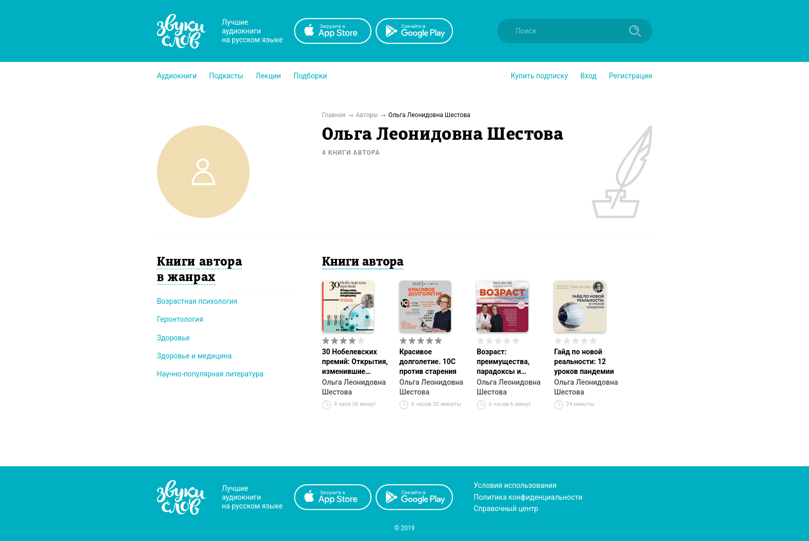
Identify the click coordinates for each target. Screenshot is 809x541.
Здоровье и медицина (194, 356)
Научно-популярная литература (210, 374)
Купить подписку (539, 76)
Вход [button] (588, 76)
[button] (177, 75)
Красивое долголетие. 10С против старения (428, 361)
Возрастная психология (197, 301)
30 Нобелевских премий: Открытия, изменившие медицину (355, 362)
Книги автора (362, 262)
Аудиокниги (177, 76)
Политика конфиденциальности (528, 497)
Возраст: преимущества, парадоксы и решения (503, 362)
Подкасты (226, 76)
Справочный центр (506, 508)
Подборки (310, 76)
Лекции (268, 76)
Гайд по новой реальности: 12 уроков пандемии (584, 361)
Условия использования (515, 485)
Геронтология (180, 319)
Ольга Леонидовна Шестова (354, 387)
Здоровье (173, 338)
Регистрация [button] (630, 76)
